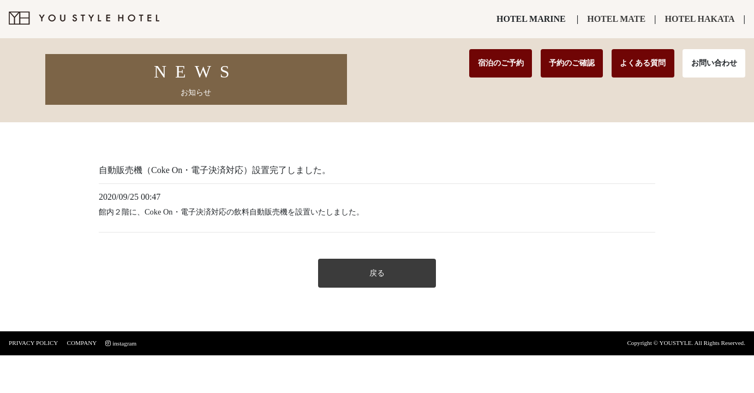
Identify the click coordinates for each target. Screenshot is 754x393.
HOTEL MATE (616, 18)
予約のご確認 (572, 62)
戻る (377, 273)
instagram (120, 343)
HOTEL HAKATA (700, 18)
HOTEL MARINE (531, 18)
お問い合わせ (714, 62)
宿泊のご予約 (501, 62)
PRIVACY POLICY (33, 343)
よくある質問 (643, 62)
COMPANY (82, 343)
